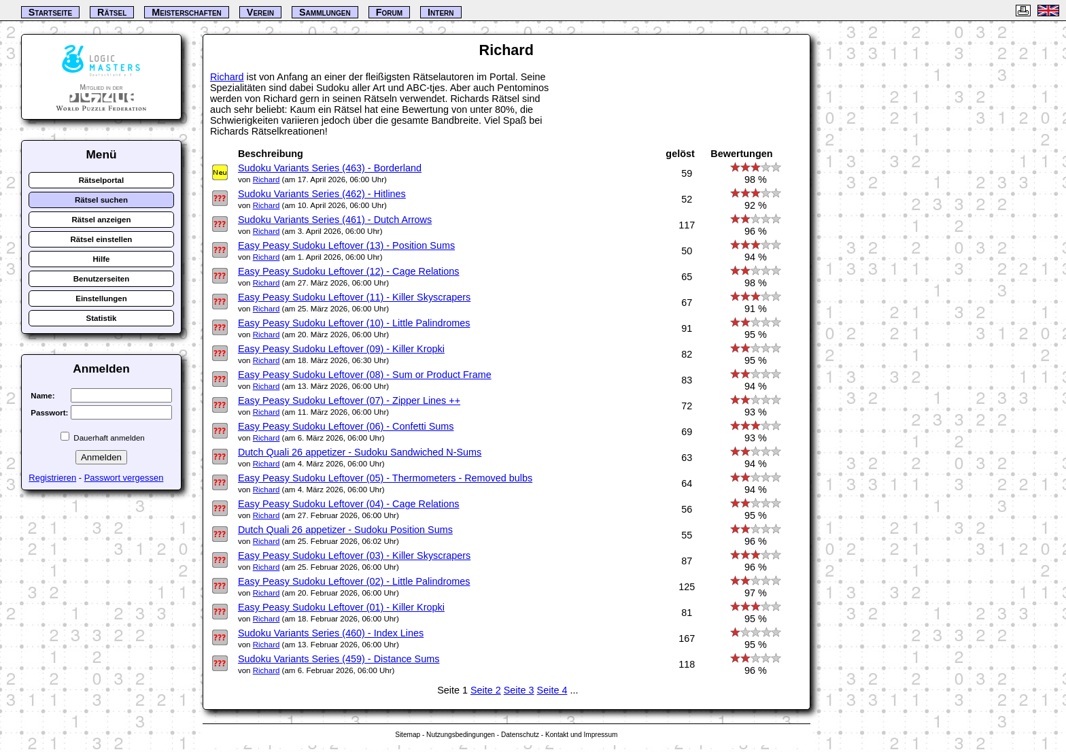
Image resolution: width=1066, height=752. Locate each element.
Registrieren (52, 478)
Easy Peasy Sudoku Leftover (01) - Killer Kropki (341, 607)
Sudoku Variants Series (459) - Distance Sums (338, 658)
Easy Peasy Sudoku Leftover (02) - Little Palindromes (354, 581)
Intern (440, 12)
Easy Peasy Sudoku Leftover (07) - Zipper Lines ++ (349, 400)
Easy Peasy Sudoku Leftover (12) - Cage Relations (349, 271)
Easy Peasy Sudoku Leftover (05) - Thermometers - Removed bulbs (385, 478)
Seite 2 (485, 690)
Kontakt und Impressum (581, 734)
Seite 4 (552, 690)
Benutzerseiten (101, 279)
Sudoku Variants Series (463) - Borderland (330, 168)
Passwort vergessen (124, 478)
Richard (227, 76)
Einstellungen (101, 298)
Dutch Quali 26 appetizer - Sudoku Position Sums (345, 529)
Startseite (50, 12)
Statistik (101, 318)
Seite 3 (519, 690)
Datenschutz (520, 734)
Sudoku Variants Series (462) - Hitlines (322, 193)
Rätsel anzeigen (101, 220)
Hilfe (100, 259)
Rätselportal (101, 180)
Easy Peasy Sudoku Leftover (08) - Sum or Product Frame (365, 374)
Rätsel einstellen (102, 239)
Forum (389, 12)
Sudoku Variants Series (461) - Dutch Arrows (335, 219)
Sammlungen (325, 12)
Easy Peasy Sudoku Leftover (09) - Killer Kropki (341, 348)
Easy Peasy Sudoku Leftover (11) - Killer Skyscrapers (354, 297)
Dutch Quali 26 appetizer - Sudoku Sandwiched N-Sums (359, 452)
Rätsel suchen (101, 200)
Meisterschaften (187, 12)
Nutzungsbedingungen (460, 734)
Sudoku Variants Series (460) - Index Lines (331, 633)
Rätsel (111, 12)
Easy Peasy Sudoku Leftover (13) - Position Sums (346, 245)
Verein (260, 12)
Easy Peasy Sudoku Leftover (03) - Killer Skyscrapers (354, 555)
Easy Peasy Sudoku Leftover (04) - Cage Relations (349, 503)
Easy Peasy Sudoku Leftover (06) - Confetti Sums (346, 426)
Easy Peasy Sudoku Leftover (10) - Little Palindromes (354, 323)
